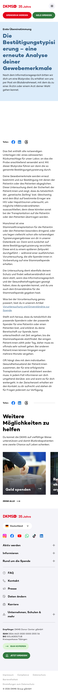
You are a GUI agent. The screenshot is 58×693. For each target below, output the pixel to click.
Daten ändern (14, 596)
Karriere (11, 604)
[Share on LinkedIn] (20, 142)
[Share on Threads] (26, 142)
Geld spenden (44, 15)
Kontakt (11, 580)
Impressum (8, 675)
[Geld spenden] (40, 488)
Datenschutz (39, 675)
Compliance (23, 675)
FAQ (8, 573)
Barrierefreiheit (10, 679)
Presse (10, 588)
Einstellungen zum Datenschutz (18, 684)
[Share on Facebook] (13, 142)
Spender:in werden (17, 15)
